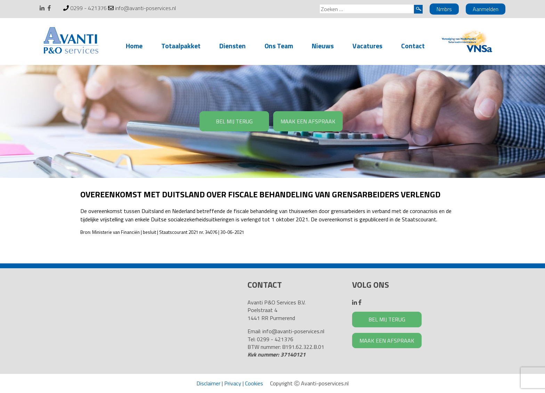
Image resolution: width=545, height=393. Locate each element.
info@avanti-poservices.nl (145, 8)
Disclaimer (208, 383)
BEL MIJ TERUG (234, 121)
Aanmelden (485, 9)
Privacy (232, 383)
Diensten (232, 46)
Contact (413, 46)
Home (134, 46)
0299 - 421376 (88, 8)
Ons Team (279, 46)
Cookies (254, 383)
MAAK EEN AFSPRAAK (307, 121)
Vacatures (367, 46)
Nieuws (323, 46)
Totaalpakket (181, 46)
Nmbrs (444, 9)
